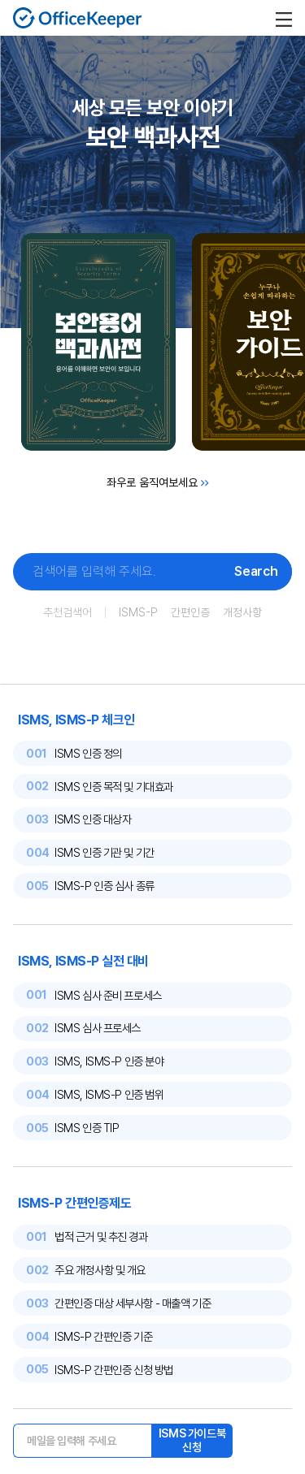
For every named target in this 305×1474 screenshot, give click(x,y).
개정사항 (242, 612)
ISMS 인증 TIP (86, 1128)
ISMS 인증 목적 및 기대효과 (113, 786)
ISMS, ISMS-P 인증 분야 (108, 1061)
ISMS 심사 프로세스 (97, 1028)
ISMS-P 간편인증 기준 (103, 1336)
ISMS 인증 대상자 (92, 819)
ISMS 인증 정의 (88, 753)
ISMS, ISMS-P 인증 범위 (108, 1094)
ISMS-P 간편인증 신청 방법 (113, 1370)
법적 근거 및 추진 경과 (100, 1236)
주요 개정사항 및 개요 (100, 1270)
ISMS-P (138, 612)
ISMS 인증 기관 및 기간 (104, 852)
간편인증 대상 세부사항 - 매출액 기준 (132, 1303)
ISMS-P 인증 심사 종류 (104, 886)
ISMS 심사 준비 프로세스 (108, 995)
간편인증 (190, 612)
